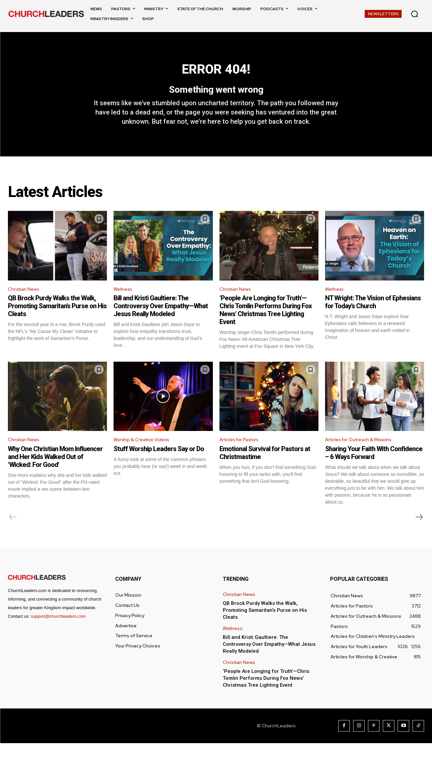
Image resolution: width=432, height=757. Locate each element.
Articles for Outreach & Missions (363, 452)
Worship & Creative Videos (145, 452)
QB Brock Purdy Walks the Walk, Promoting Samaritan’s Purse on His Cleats (57, 318)
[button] (414, 13)
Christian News (26, 300)
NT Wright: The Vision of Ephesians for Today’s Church (373, 314)
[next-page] (419, 531)
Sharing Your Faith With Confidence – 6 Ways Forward (373, 467)
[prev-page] (13, 531)
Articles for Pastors (243, 452)
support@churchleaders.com (58, 630)
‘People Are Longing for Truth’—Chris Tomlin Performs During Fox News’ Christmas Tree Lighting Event (265, 322)
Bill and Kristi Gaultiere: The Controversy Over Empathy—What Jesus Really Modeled (161, 318)
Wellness (124, 300)
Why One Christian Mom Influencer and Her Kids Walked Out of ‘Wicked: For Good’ (55, 470)
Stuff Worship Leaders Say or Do (159, 463)
